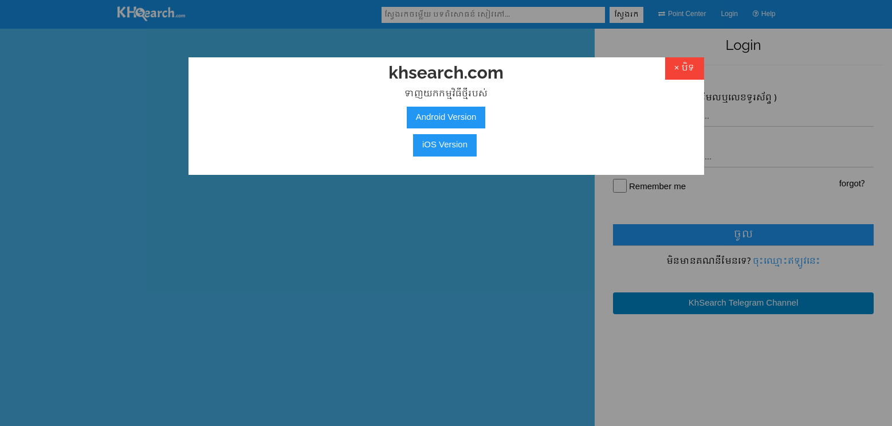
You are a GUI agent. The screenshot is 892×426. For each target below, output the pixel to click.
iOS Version (444, 145)
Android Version (446, 117)
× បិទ (684, 68)
